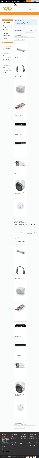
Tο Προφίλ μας (12, 13)
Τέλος (23, 39)
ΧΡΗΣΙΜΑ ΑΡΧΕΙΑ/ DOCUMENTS (14, 442)
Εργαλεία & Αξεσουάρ (6, 35)
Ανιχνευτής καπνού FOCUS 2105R (19, 414)
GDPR (21, 443)
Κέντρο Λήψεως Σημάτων (5, 33)
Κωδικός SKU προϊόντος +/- (18, 30)
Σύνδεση (27, 3)
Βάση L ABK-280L (17, 57)
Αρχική (4, 16)
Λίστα (35, 30)
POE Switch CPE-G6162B (18, 355)
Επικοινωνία (30, 13)
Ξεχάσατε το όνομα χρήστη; (32, 443)
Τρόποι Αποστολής (23, 440)
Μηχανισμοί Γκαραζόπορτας (5, 31)
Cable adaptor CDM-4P (18, 76)
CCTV (4, 24)
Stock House (5, 38)
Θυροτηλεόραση (5, 27)
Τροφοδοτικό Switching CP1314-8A (19, 115)
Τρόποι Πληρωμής (23, 438)
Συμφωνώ (28, 1)
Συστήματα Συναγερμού (6, 22)
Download (18, 13)
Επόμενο (19, 39)
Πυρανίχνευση (5, 25)
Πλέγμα (34, 30)
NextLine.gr (28, 456)
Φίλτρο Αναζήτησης (32, 445)
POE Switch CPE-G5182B (18, 134)
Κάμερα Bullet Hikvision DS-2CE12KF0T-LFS (20, 173)
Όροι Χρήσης (24, 13)
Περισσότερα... (35, 1)
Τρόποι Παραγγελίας (23, 436)
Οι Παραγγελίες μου (32, 438)
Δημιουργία (30, 3)
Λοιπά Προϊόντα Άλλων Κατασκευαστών (6, 29)
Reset (4, 72)
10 (16, 39)
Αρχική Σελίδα (5, 13)
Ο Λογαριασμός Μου (32, 436)
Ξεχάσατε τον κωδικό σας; (32, 440)
